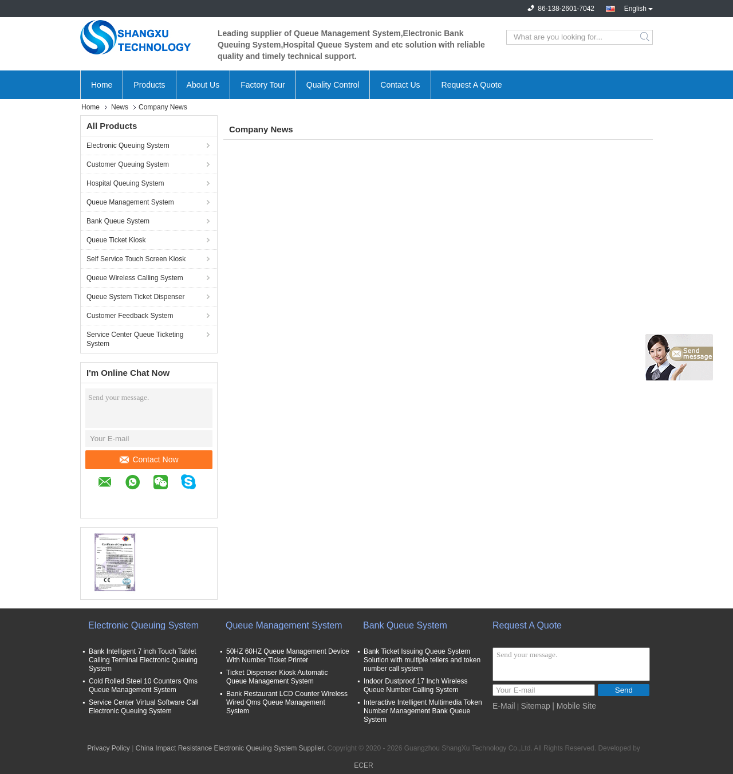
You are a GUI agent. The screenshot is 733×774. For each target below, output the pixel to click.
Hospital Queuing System (125, 183)
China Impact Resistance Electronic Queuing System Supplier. (232, 748)
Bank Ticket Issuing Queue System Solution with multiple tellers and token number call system (422, 660)
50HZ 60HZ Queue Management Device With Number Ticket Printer (287, 655)
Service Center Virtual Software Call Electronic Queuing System (143, 706)
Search (646, 37)
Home (101, 84)
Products (149, 84)
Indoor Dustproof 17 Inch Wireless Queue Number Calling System (415, 685)
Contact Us (400, 84)
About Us (203, 84)
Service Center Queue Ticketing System (134, 339)
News (119, 107)
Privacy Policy (108, 748)
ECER (363, 765)
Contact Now (149, 459)
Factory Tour (263, 84)
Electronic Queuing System (128, 146)
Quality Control (333, 84)
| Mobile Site (574, 705)
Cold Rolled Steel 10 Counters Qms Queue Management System (143, 685)
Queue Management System (130, 202)
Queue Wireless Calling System (134, 278)
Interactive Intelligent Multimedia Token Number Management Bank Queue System (423, 711)
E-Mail (503, 705)
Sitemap (535, 705)
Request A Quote (472, 84)
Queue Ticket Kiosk (115, 240)
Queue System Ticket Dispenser (135, 297)
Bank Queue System (117, 221)
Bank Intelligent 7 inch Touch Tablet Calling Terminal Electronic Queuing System (143, 660)
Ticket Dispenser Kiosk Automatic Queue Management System (277, 677)
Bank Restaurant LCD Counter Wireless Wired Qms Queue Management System (287, 702)
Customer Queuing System (127, 164)
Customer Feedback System (129, 316)
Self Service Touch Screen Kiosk (136, 259)
